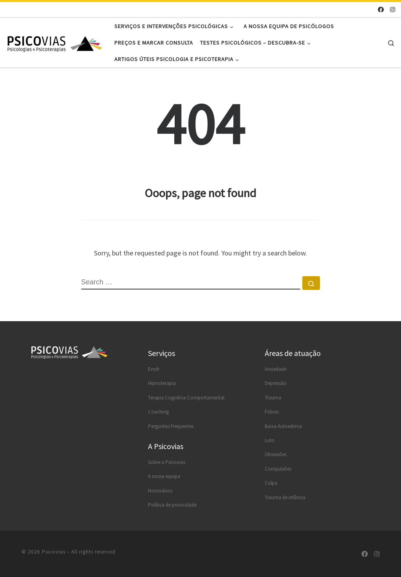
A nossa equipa (164, 476)
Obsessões (276, 454)
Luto (270, 440)
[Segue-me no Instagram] (392, 9)
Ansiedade (275, 369)
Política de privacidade (172, 505)
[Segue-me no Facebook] (381, 9)
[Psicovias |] (55, 42)
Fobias (272, 411)
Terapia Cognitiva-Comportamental (186, 397)
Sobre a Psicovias (166, 462)
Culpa (271, 483)
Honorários (160, 490)
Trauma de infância (285, 497)
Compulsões (278, 469)
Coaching (158, 411)
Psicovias (53, 551)
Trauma (273, 397)
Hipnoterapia (162, 383)
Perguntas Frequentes (170, 426)
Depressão (276, 383)
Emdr (153, 369)
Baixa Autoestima (283, 426)
